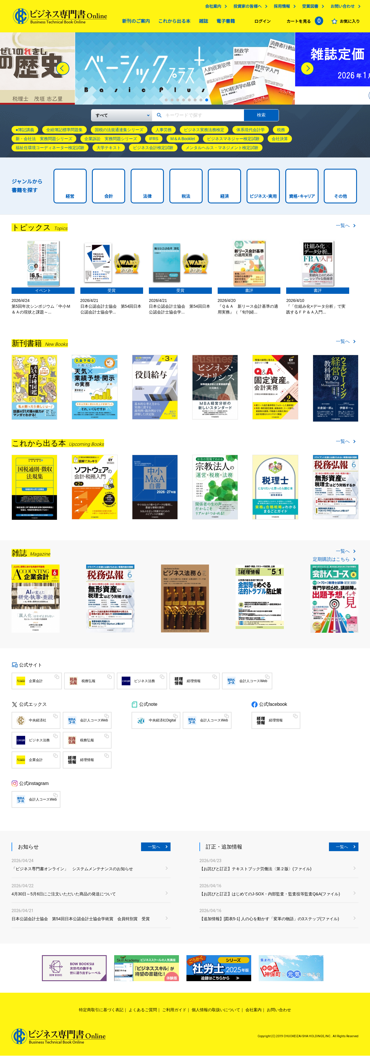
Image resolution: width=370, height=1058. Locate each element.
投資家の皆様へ (246, 7)
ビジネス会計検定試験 (153, 150)
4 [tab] (183, 102)
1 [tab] (166, 102)
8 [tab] (206, 102)
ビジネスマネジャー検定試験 (233, 141)
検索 (261, 117)
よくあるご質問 (143, 1012)
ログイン (261, 23)
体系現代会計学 (250, 132)
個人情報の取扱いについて (216, 1012)
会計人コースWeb (253, 683)
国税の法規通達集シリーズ (119, 132)
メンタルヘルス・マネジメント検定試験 (222, 150)
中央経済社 (37, 723)
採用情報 (280, 7)
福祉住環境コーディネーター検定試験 (50, 150)
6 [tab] (195, 102)
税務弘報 (88, 683)
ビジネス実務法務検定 (204, 132)
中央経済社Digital (162, 723)
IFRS (153, 141)
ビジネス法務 (144, 683)
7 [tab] (200, 102)
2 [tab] (172, 102)
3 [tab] (177, 102)
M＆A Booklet (183, 141)
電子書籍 (224, 22)
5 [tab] (189, 102)
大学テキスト (109, 150)
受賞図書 (309, 7)
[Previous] (62, 70)
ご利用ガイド (174, 1012)
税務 (281, 132)
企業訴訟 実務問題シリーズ (110, 141)
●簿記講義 (25, 132)
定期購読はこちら (331, 561)
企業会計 (36, 683)
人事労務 (164, 132)
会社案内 (212, 7)
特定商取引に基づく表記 (101, 1012)
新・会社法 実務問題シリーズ (44, 141)
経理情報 (194, 683)
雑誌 (202, 22)
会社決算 (280, 141)
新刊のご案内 (134, 22)
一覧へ (343, 228)
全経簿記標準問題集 (64, 132)
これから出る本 (173, 22)
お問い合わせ (341, 7)
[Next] (307, 70)
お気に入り (348, 23)
